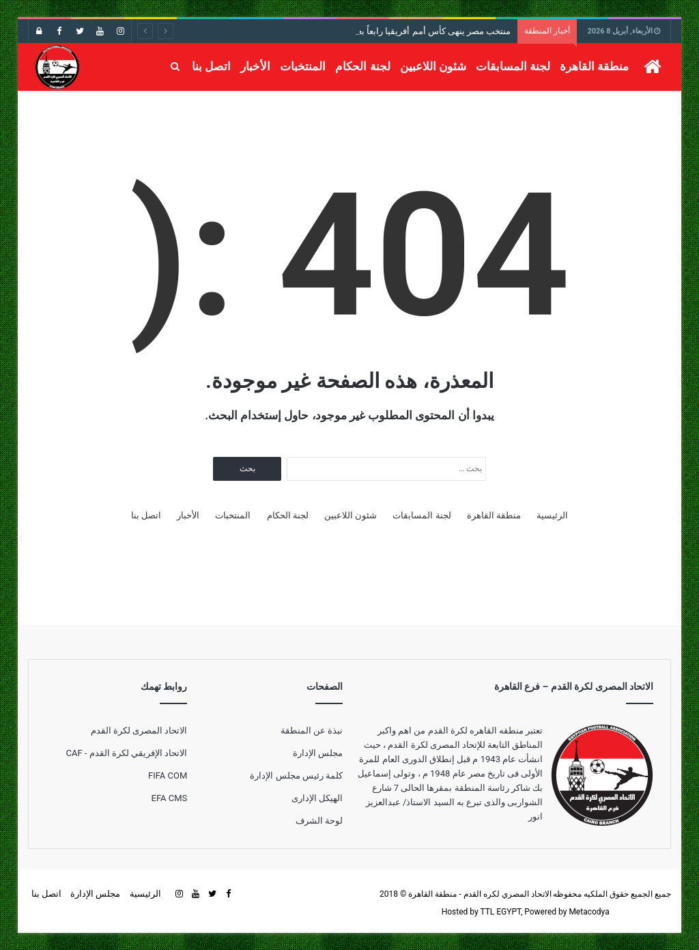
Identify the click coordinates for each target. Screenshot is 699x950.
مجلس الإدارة (318, 753)
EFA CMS (170, 798)
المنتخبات (303, 66)
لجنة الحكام (362, 66)
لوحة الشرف (319, 820)
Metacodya (589, 912)
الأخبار (255, 66)
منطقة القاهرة (594, 66)
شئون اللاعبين (433, 66)
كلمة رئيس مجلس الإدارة (296, 775)
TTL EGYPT (500, 912)
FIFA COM (167, 775)
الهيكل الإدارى (317, 798)
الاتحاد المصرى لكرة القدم (139, 730)
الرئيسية (552, 515)
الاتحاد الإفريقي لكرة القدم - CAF (126, 753)
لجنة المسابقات (513, 66)
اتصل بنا (211, 66)
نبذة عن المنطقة (312, 730)
